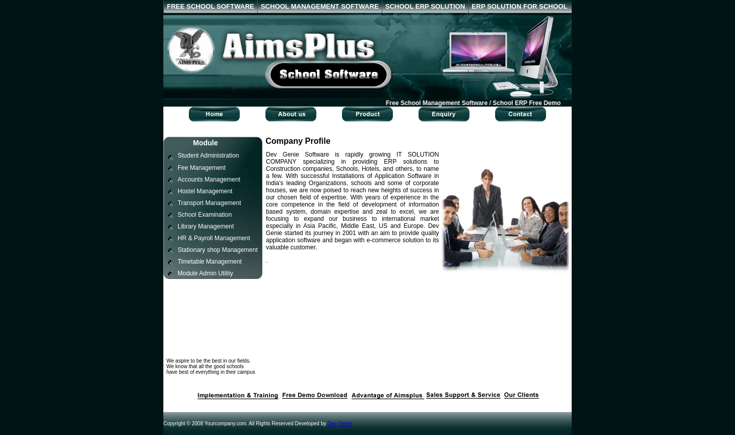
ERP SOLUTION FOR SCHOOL (520, 6)
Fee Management (202, 167)
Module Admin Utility (205, 273)
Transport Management (209, 203)
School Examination (205, 214)
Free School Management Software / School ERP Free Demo (474, 103)
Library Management (206, 226)
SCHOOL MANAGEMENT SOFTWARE (320, 6)
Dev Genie (340, 423)
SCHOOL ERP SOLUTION (425, 6)
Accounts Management (209, 179)
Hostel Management (205, 191)
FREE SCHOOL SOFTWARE (210, 6)
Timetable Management (210, 261)
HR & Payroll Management (214, 238)
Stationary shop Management (218, 249)
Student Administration (208, 155)
